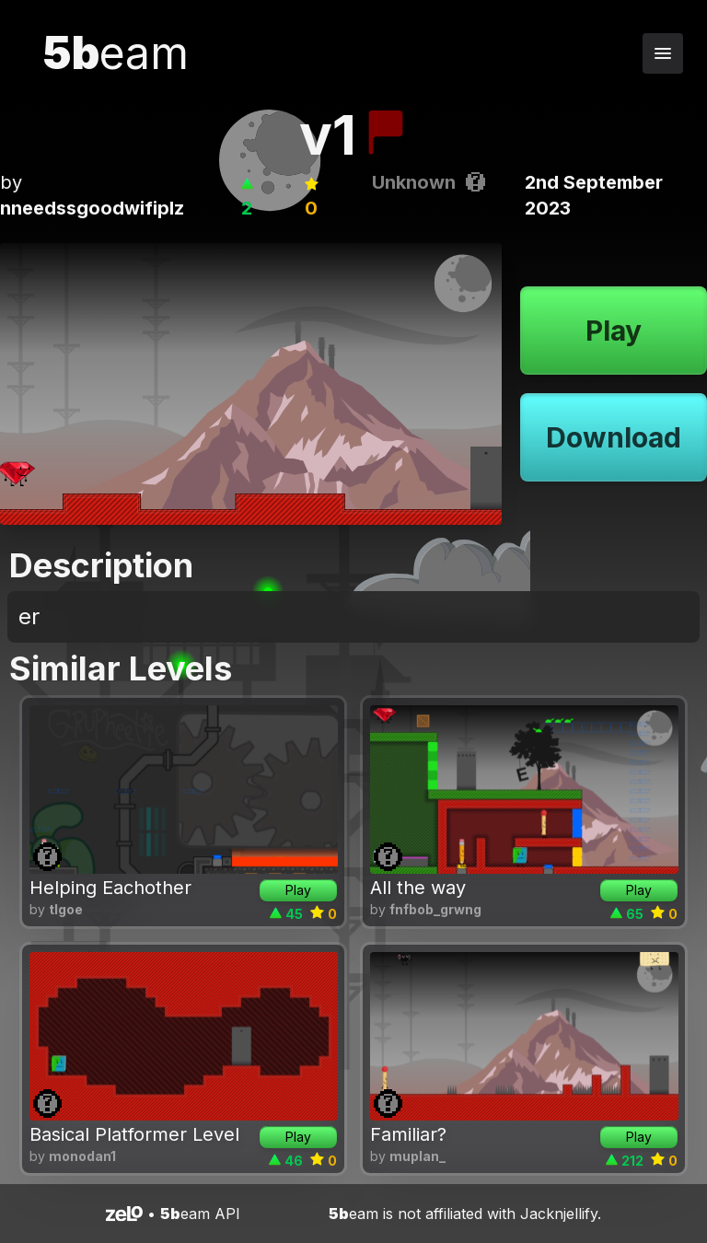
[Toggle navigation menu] (663, 53)
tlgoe (66, 909)
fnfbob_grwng (435, 909)
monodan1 (82, 1156)
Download (613, 437)
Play (613, 330)
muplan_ (417, 1156)
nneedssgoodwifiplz (92, 208)
